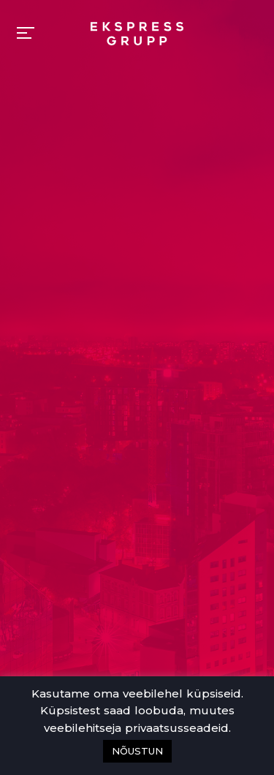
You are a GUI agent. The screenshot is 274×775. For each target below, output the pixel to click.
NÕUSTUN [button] (137, 751)
